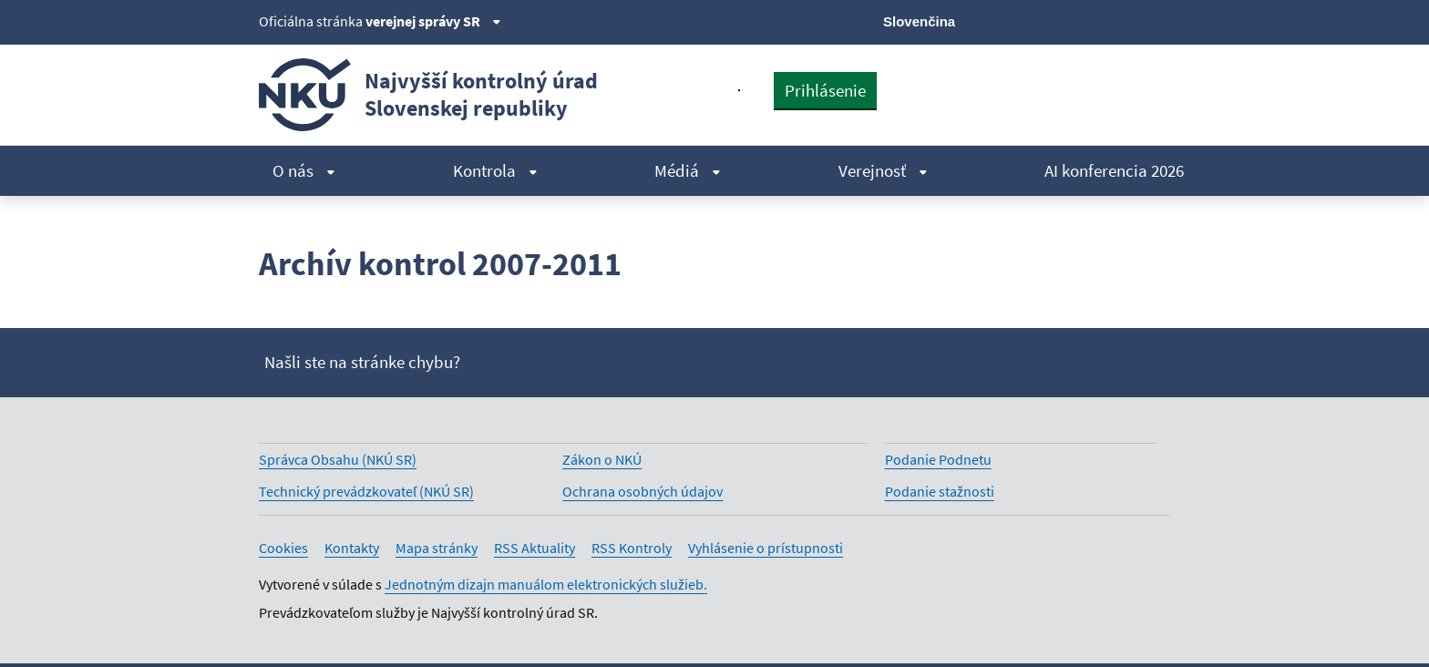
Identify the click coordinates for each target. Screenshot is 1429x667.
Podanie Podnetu (938, 459)
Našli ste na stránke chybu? (362, 362)
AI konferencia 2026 (1114, 170)
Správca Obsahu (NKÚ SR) (337, 459)
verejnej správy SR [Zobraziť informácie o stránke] (433, 21)
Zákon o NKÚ (602, 459)
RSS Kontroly (631, 548)
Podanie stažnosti (939, 491)
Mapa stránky (437, 548)
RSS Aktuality (534, 548)
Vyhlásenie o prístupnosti (765, 548)
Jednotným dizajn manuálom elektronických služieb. (546, 584)
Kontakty (351, 548)
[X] (1035, 20)
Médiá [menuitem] (687, 170)
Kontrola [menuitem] (495, 170)
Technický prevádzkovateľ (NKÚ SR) (366, 491)
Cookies (283, 548)
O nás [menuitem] (303, 170)
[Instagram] (1158, 20)
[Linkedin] (1127, 20)
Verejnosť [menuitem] (883, 170)
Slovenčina (919, 21)
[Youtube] (1097, 20)
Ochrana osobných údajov (642, 491)
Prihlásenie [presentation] (825, 90)
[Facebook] (1066, 20)
